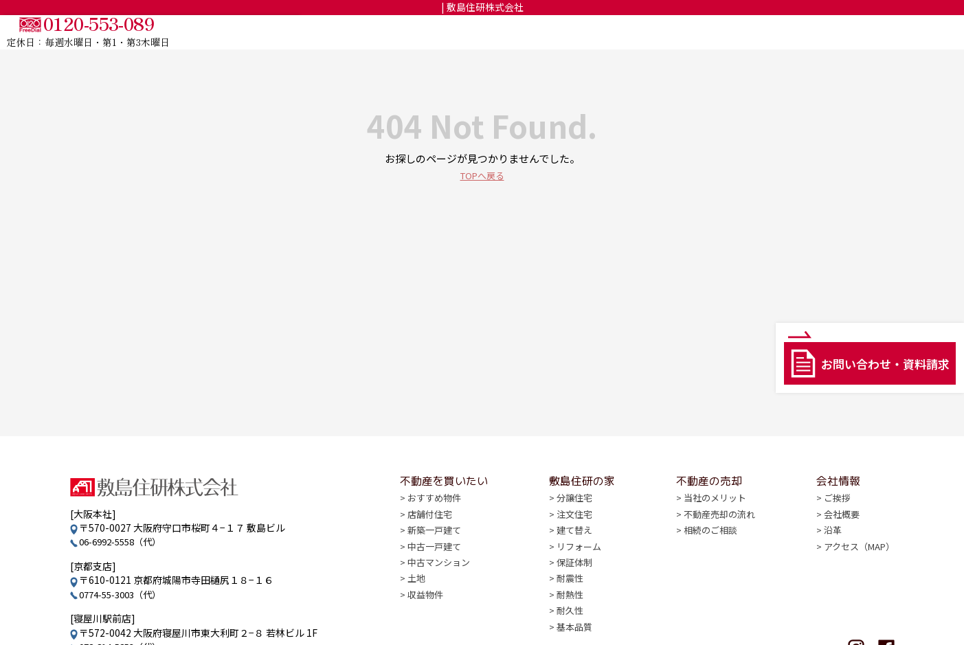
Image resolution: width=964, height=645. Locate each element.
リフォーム (578, 563)
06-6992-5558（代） (125, 541)
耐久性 (568, 630)
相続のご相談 (708, 547)
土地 (417, 597)
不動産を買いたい (600, 32)
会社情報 (859, 32)
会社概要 (836, 529)
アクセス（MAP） (855, 563)
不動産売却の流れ (717, 529)
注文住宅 (573, 529)
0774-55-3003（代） (125, 594)
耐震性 (568, 597)
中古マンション (441, 580)
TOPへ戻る (482, 175)
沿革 (826, 547)
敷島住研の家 (697, 32)
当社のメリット (712, 513)
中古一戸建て (436, 563)
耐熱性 (568, 614)
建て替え (573, 547)
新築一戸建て (436, 547)
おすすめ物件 (436, 513)
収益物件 (426, 614)
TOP (523, 32)
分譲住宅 (573, 513)
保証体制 (573, 580)
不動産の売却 (783, 32)
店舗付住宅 (431, 529)
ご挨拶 (831, 513)
